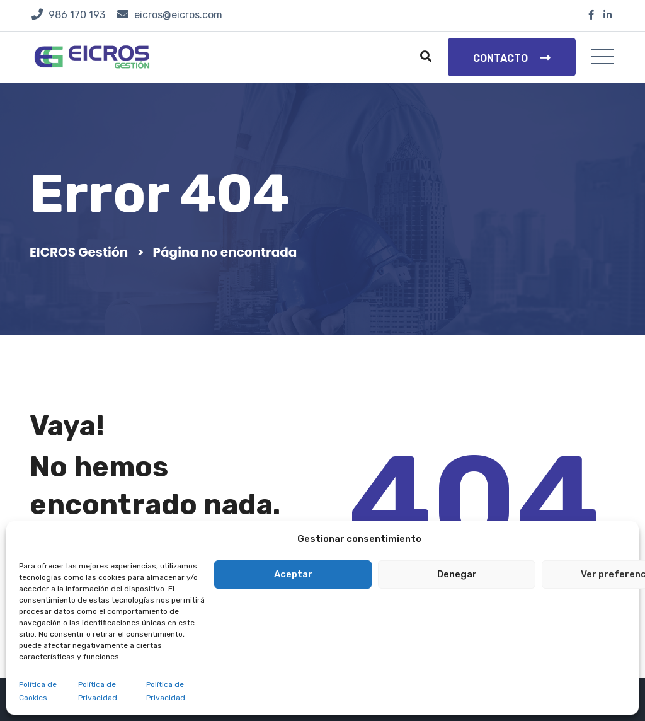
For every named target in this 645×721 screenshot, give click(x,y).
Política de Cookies (38, 691)
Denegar (457, 574)
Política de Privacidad (97, 691)
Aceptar (293, 574)
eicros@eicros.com (178, 15)
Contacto (512, 58)
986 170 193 (77, 15)
